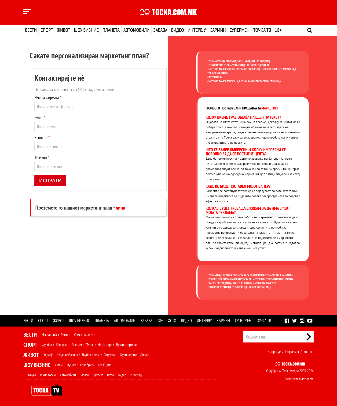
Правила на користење (299, 378)
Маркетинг (292, 351)
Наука (32, 374)
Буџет (39, 117)
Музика (71, 364)
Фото (172, 320)
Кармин (218, 30)
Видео (177, 30)
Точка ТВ (262, 30)
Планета (111, 30)
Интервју (197, 30)
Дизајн (144, 354)
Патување (110, 354)
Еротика (98, 374)
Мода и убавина (67, 354)
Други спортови (126, 344)
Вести (31, 30)
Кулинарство (128, 354)
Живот (63, 30)
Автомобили (136, 30)
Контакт (309, 351)
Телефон (41, 157)
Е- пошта (42, 137)
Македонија (49, 334)
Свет (77, 334)
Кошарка (61, 344)
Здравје (48, 354)
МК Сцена (104, 364)
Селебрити (87, 364)
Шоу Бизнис (36, 364)
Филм (58, 364)
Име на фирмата (47, 97)
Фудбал (47, 344)
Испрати (50, 180)
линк (120, 207)
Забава (160, 30)
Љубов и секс (91, 354)
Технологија (48, 374)
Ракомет (76, 344)
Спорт (46, 30)
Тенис (90, 344)
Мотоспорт (105, 344)
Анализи (89, 334)
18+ (278, 30)
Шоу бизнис (86, 30)
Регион (65, 334)
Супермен (239, 30)
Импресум (274, 351)
